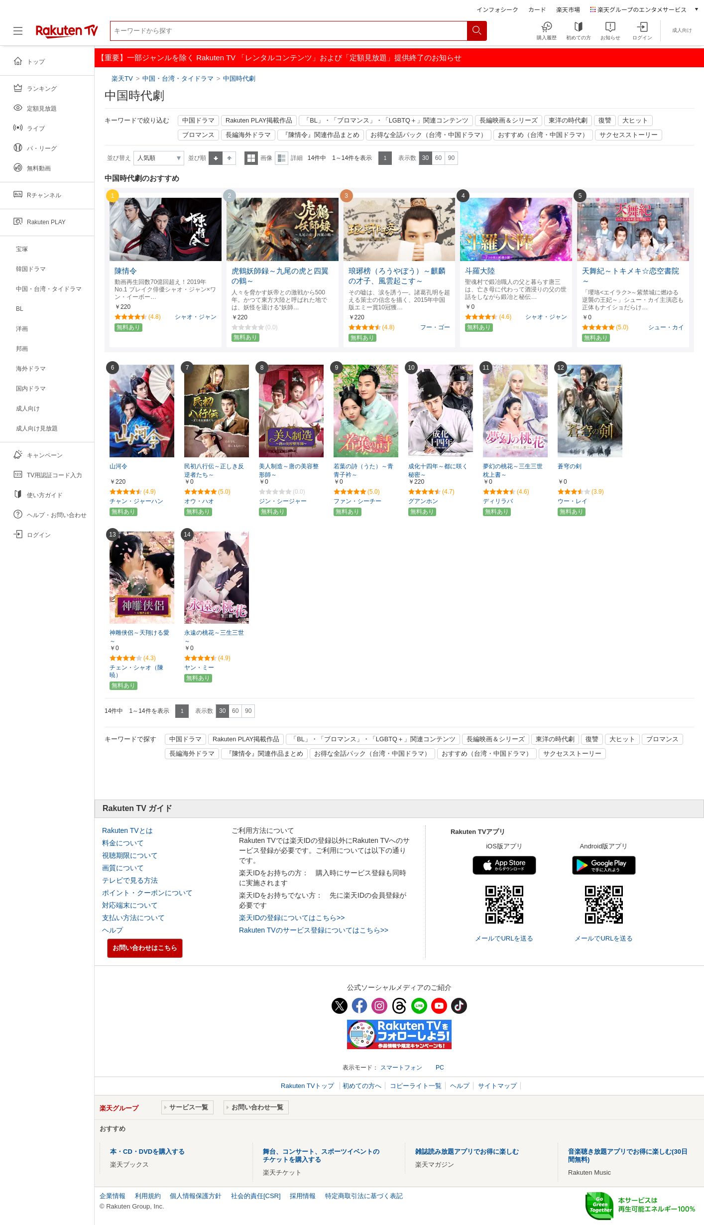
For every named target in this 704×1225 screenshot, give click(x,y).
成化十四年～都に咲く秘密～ (438, 470)
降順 (229, 158)
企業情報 (112, 1196)
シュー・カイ (666, 327)
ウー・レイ (572, 501)
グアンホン (423, 501)
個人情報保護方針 (196, 1196)
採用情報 (303, 1196)
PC (440, 1067)
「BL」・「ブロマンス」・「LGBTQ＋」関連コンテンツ (386, 120)
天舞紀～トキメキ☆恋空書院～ (630, 276)
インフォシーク (497, 9)
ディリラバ (498, 501)
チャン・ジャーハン (136, 501)
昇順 (216, 158)
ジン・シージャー (283, 501)
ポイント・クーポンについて (147, 893)
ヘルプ (112, 930)
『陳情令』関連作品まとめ (320, 135)
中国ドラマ (198, 120)
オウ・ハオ (199, 501)
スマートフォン (401, 1067)
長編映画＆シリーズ (508, 120)
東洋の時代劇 (568, 120)
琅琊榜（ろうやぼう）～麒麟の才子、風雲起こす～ (397, 276)
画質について (123, 868)
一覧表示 (251, 158)
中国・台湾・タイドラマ (178, 78)
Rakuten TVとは (127, 830)
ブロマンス (198, 135)
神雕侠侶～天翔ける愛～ (139, 637)
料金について (123, 843)
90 (451, 157)
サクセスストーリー (628, 135)
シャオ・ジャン (196, 316)
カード (537, 9)
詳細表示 (281, 158)
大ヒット (635, 120)
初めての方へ (362, 1085)
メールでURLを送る (504, 938)
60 (438, 157)
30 (425, 157)
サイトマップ (497, 1085)
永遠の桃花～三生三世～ (214, 637)
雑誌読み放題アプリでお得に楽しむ (467, 1151)
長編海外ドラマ (248, 135)
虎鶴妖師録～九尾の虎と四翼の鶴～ (280, 276)
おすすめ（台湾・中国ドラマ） (543, 135)
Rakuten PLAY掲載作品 (259, 120)
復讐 (604, 120)
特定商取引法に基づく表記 (364, 1196)
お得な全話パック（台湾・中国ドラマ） (428, 135)
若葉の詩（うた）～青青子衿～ (363, 470)
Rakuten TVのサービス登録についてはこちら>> (313, 930)
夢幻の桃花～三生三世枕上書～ (513, 470)
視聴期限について (130, 855)
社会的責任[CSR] (256, 1196)
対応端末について (130, 905)
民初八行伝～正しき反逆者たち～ (214, 470)
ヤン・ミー (199, 667)
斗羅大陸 (480, 271)
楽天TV (123, 78)
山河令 (118, 466)
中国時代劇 (239, 78)
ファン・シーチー (357, 501)
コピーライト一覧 (416, 1085)
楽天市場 (568, 9)
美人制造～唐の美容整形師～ (289, 470)
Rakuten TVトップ (308, 1085)
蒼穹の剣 (570, 466)
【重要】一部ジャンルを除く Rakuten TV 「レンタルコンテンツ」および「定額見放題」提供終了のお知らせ (279, 57)
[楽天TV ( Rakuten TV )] (67, 34)
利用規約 (148, 1196)
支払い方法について (133, 918)
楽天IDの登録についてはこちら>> (292, 918)
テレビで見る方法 (130, 880)
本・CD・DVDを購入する (147, 1151)
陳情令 (126, 271)
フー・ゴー (435, 327)
